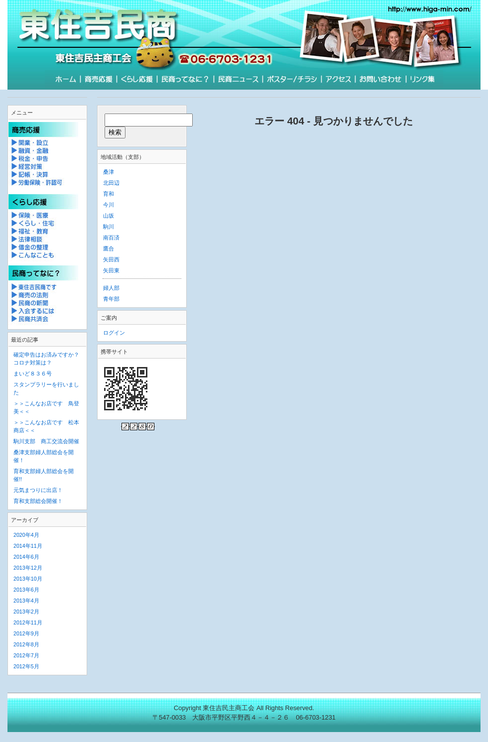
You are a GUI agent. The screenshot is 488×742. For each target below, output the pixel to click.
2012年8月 (26, 644)
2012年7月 (26, 655)
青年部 (111, 299)
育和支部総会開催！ (38, 501)
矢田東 (111, 270)
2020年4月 (26, 535)
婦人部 (111, 288)
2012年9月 (26, 633)
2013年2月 (26, 612)
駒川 (108, 227)
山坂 (108, 216)
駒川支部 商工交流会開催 (46, 441)
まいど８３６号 (32, 373)
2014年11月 (27, 546)
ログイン (114, 333)
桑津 (108, 172)
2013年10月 (27, 579)
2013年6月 (26, 590)
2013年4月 (26, 601)
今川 (108, 205)
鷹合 (108, 248)
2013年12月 (27, 568)
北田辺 (111, 183)
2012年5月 (26, 666)
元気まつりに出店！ (38, 490)
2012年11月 (27, 622)
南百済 (111, 238)
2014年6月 (26, 557)
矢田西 (111, 259)
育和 (108, 194)
